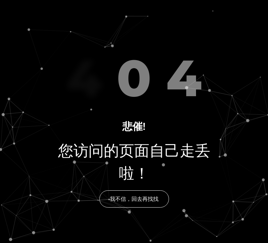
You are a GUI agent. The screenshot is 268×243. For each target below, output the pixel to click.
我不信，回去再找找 (134, 199)
